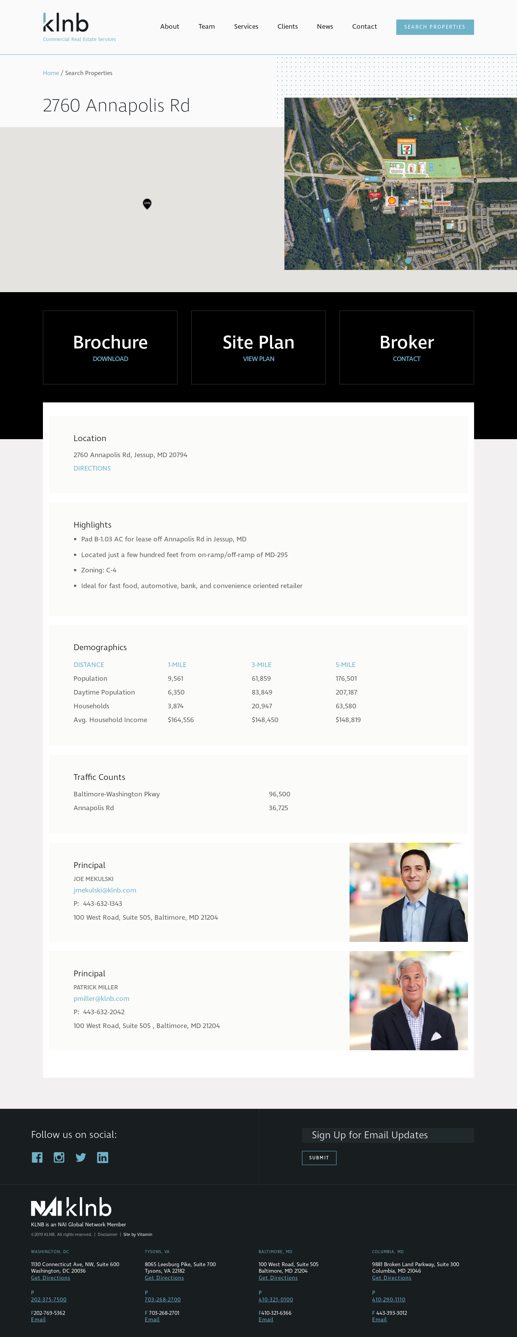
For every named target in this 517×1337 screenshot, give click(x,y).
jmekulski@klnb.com (105, 890)
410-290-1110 (388, 1299)
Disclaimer (108, 1234)
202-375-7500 (49, 1299)
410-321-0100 (276, 1299)
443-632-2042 (104, 1012)
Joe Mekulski (93, 879)
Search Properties (435, 27)
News (325, 26)
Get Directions (51, 1278)
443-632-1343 (102, 904)
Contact (364, 26)
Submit (319, 1158)
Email (38, 1319)
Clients (287, 26)
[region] (258, 210)
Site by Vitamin (137, 1234)
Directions (92, 468)
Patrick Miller (96, 987)
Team (207, 26)
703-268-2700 (163, 1299)
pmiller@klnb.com (102, 999)
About (169, 26)
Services (246, 26)
